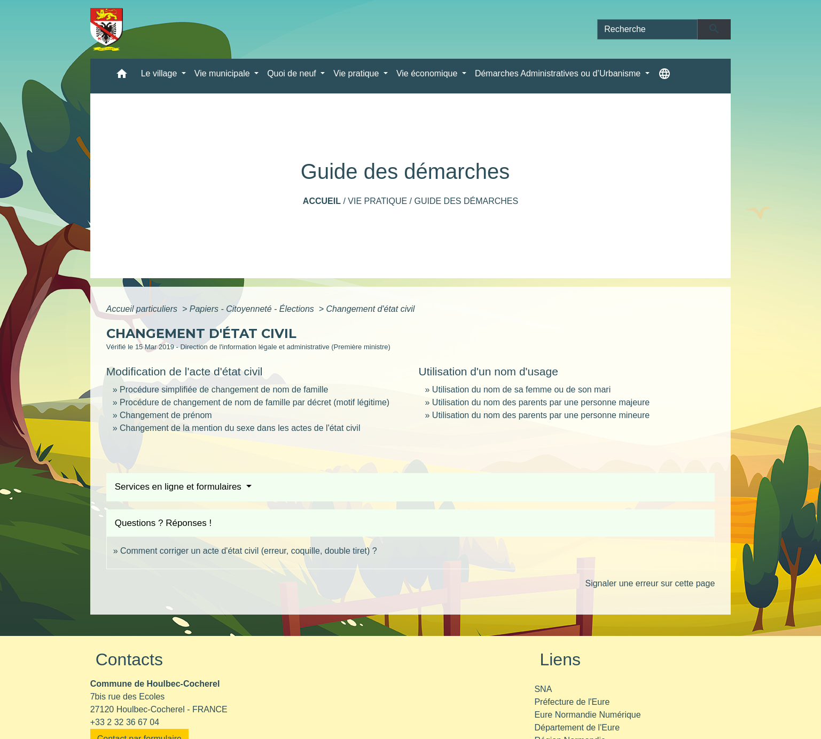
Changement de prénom (166, 415)
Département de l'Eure (577, 727)
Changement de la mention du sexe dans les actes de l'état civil (240, 428)
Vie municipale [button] (223, 73)
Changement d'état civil (370, 308)
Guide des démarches (466, 201)
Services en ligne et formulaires (179, 487)
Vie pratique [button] (357, 73)
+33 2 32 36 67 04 (124, 722)
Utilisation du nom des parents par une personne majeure (541, 402)
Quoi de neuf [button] (292, 73)
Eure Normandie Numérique (587, 714)
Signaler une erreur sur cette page (650, 583)
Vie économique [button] (428, 73)
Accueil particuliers (143, 308)
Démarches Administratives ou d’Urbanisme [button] (559, 73)
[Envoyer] (714, 29)
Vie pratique (377, 201)
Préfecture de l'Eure (571, 701)
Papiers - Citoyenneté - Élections (253, 308)
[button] (122, 76)
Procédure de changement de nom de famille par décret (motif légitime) (254, 402)
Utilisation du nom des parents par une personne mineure (541, 415)
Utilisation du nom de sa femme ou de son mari (521, 389)
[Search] (647, 29)
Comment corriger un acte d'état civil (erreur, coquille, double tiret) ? (248, 550)
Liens (560, 659)
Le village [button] (160, 73)
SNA (543, 689)
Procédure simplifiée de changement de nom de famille (224, 389)
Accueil (322, 201)
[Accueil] (106, 29)
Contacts (129, 659)
